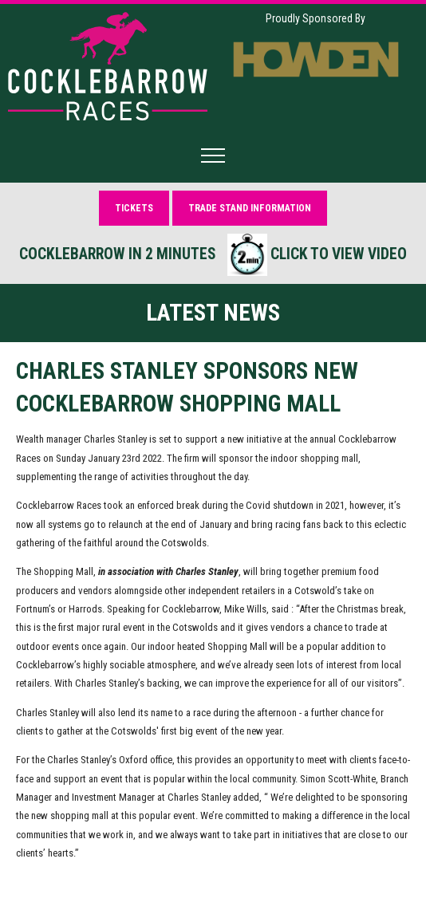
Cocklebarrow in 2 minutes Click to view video (213, 255)
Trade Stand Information (249, 208)
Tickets (134, 208)
